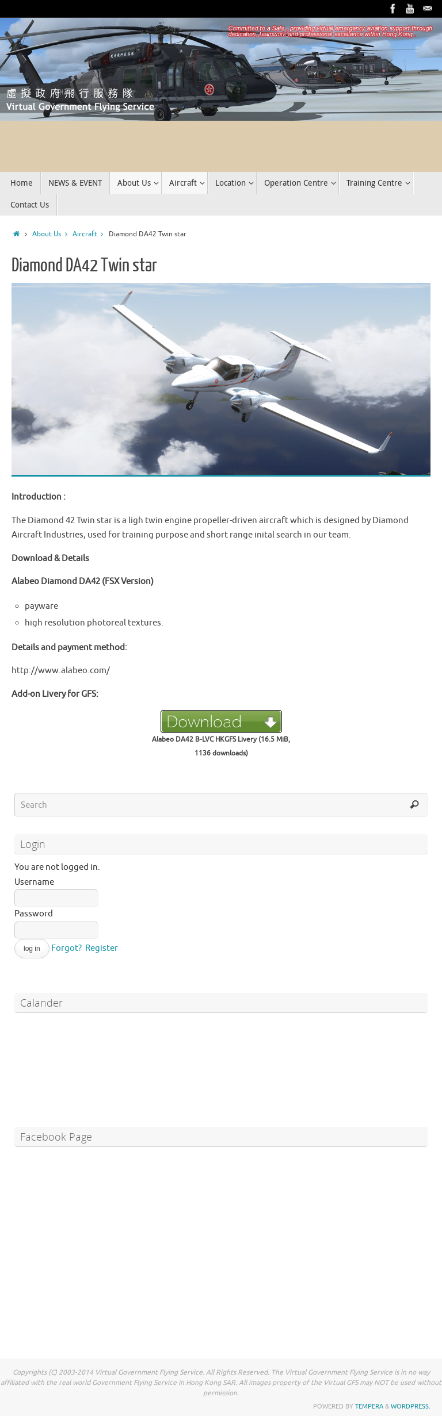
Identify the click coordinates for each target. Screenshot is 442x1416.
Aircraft (91, 234)
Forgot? (66, 948)
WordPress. (410, 1406)
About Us (52, 234)
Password (33, 913)
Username (34, 882)
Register (101, 948)
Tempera (369, 1406)
